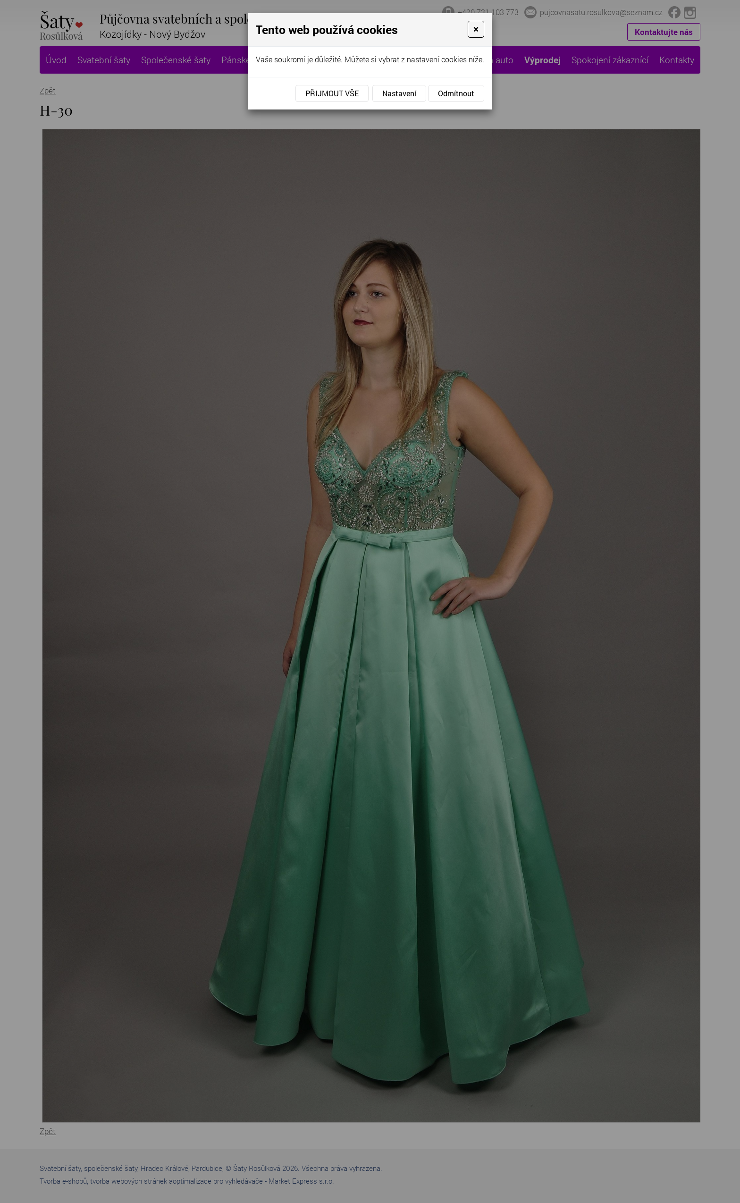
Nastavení (399, 93)
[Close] (476, 29)
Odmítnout (456, 93)
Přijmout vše (332, 93)
